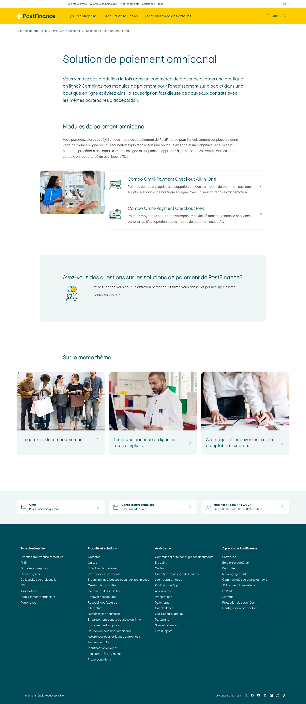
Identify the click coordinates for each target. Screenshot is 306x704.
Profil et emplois (129, 4)
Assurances (163, 591)
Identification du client (102, 648)
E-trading (161, 562)
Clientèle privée (77, 4)
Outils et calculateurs (169, 614)
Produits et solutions (66, 30)
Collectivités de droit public (38, 579)
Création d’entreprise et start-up (42, 557)
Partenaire (162, 619)
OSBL (24, 585)
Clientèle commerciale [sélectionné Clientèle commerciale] (103, 4)
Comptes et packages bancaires (177, 574)
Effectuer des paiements (104, 568)
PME (24, 562)
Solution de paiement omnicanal (109, 631)
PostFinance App (166, 585)
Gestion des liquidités (102, 585)
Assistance (148, 4)
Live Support (163, 631)
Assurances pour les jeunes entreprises (114, 636)
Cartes (92, 562)
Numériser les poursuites (104, 614)
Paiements (162, 602)
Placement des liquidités (104, 591)
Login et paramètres (168, 579)
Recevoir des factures (102, 602)
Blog (160, 4)
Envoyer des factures (102, 597)
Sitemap (228, 597)
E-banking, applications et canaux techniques (118, 579)
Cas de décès (164, 608)
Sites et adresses (166, 625)
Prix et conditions (99, 659)
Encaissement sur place (104, 625)
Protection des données (238, 602)
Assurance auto (98, 642)
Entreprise (229, 557)
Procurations (163, 597)
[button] (285, 16)
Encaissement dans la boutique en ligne (114, 619)
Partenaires (28, 602)
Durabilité (228, 568)
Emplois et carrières (235, 562)
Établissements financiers (38, 597)
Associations (29, 591)
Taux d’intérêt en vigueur (104, 654)
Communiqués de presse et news (244, 579)
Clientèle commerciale (32, 30)
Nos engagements (234, 574)
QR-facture (95, 608)
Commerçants (30, 574)
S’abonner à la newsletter (239, 585)
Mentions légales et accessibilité (44, 695)
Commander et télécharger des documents (184, 557)
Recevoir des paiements (104, 574)
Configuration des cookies (239, 608)
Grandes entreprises (34, 568)
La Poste (228, 591)
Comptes (94, 557)
